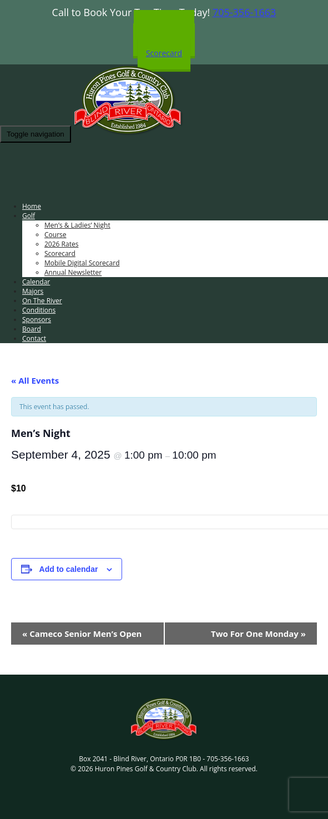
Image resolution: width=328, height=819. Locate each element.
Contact (34, 338)
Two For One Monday (258, 633)
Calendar (36, 282)
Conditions (38, 310)
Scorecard (164, 53)
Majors (32, 291)
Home (31, 206)
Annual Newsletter (73, 272)
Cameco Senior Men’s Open (82, 633)
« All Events (35, 380)
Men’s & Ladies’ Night (77, 225)
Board (31, 329)
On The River (42, 300)
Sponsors (36, 319)
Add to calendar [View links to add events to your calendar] (68, 569)
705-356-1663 (244, 12)
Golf (28, 215)
